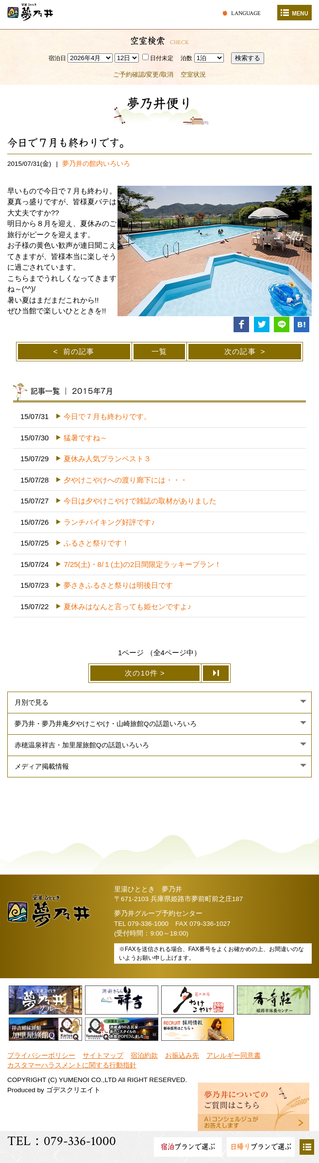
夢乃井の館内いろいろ (96, 163)
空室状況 (193, 74)
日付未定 (157, 58)
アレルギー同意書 (233, 1055)
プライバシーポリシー (41, 1055)
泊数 (186, 58)
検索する (247, 58)
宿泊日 (57, 58)
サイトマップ (103, 1055)
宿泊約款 (144, 1055)
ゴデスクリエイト (73, 1090)
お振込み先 (182, 1055)
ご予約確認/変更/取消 (143, 74)
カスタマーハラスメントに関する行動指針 (71, 1065)
